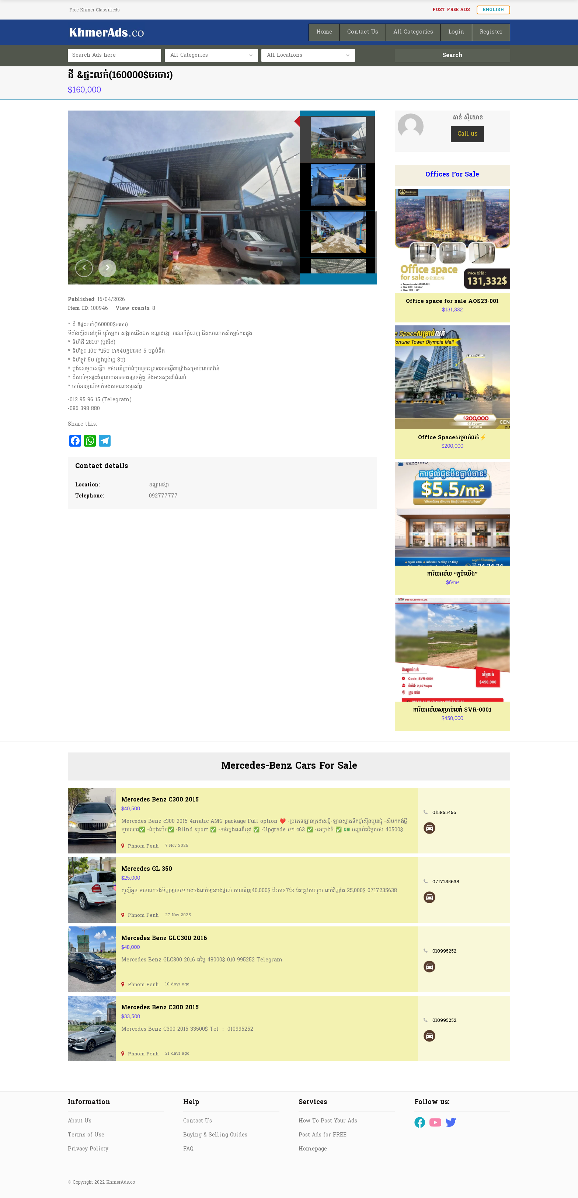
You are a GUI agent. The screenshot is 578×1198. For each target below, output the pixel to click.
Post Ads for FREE (323, 1135)
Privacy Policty (88, 1149)
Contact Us (197, 1121)
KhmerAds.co (120, 1182)
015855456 (444, 812)
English (493, 10)
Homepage (313, 1149)
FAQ (188, 1149)
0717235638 (445, 882)
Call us (467, 134)
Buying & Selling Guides (215, 1135)
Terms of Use (86, 1135)
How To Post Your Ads (328, 1121)
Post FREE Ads (451, 10)
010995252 (444, 951)
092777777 (163, 496)
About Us (79, 1121)
